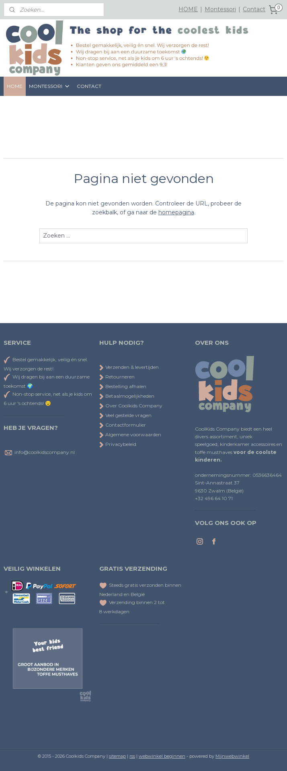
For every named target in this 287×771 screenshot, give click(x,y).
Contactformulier (122, 425)
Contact (254, 9)
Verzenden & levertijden (132, 367)
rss (132, 756)
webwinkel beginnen (162, 756)
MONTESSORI (49, 86)
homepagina (176, 212)
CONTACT (89, 86)
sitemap (117, 756)
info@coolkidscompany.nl (44, 452)
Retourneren (117, 377)
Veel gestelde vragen (125, 415)
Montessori (220, 9)
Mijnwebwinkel (232, 756)
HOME (188, 9)
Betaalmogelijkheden (126, 396)
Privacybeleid (117, 444)
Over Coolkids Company (130, 406)
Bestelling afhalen (122, 386)
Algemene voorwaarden (130, 434)
